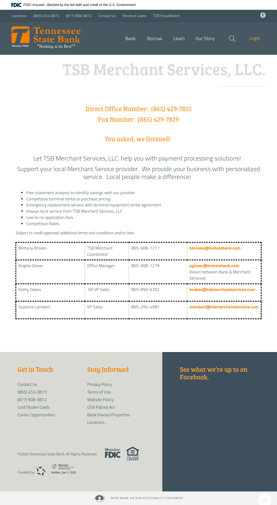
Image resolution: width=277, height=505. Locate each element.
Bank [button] (130, 38)
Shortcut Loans (134, 15)
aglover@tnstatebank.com (214, 265)
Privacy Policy (99, 384)
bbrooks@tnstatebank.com (215, 248)
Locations (19, 15)
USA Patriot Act (101, 407)
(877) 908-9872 (79, 15)
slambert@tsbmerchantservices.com (224, 306)
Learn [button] (179, 38)
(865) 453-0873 (46, 15)
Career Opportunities (36, 414)
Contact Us (107, 15)
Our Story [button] (205, 38)
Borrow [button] (154, 38)
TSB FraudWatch (166, 15)
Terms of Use (99, 392)
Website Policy (100, 399)
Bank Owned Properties (108, 414)
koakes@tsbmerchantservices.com (222, 289)
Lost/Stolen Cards (34, 407)
